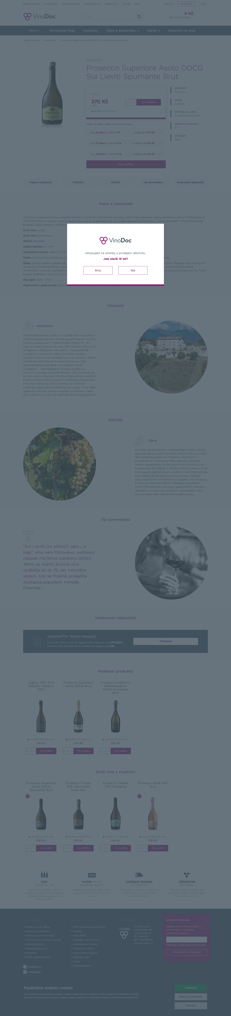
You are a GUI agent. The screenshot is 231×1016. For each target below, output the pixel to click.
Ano (98, 270)
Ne (133, 270)
